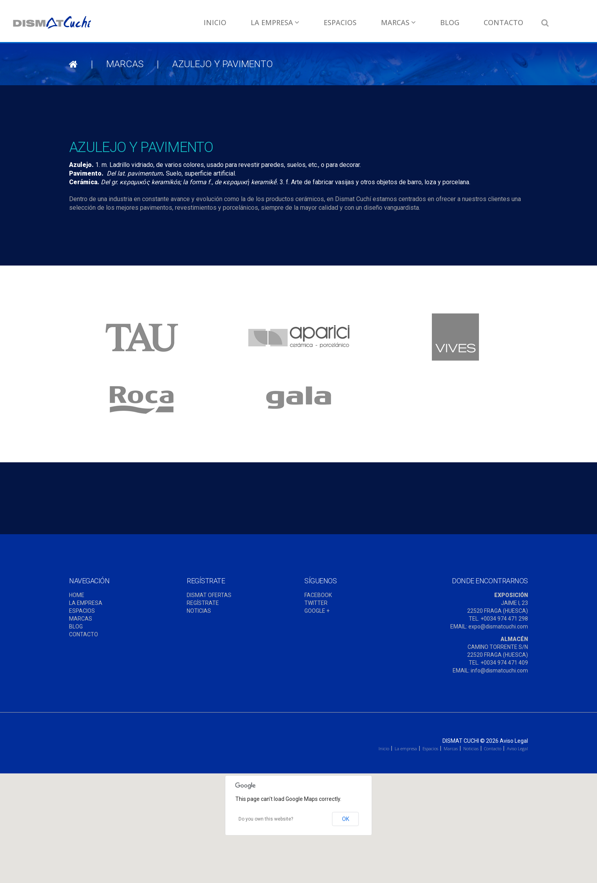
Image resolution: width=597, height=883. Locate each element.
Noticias (471, 748)
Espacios (340, 22)
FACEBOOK (318, 595)
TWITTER (316, 603)
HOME (76, 595)
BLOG (76, 626)
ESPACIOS (82, 611)
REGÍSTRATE (203, 603)
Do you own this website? (265, 819)
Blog (449, 22)
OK (345, 819)
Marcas (398, 22)
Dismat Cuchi (460, 741)
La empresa (275, 22)
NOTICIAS (199, 611)
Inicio (215, 22)
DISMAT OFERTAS (209, 595)
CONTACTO (83, 634)
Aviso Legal (514, 741)
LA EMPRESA (85, 603)
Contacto (503, 22)
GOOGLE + (316, 611)
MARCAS (80, 619)
